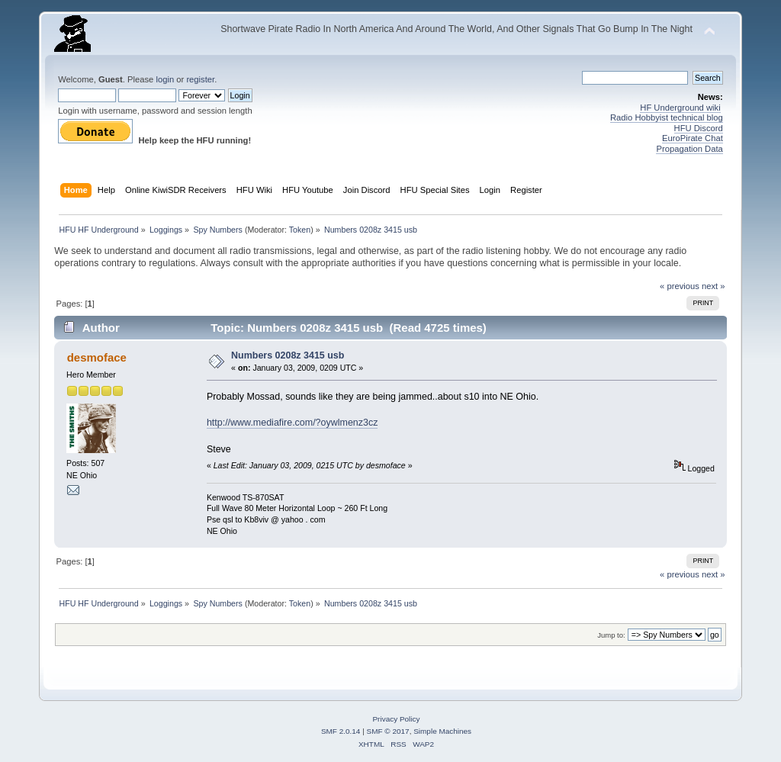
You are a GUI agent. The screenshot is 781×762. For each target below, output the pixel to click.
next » (713, 286)
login (165, 79)
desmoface (97, 357)
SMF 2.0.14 (341, 731)
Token (299, 229)
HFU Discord (698, 128)
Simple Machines (442, 731)
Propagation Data (689, 148)
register (200, 79)
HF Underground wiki (680, 107)
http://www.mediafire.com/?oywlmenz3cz (292, 422)
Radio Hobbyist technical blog (666, 117)
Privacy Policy (395, 719)
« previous (679, 286)
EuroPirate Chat (692, 138)
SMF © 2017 (388, 731)
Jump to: (611, 635)
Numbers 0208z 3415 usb (287, 355)
